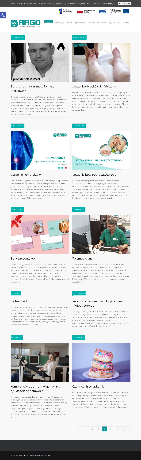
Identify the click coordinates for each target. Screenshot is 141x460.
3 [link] (98, 429)
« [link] (80, 429)
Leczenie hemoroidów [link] (26, 174)
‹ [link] (86, 429)
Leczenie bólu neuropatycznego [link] (94, 174)
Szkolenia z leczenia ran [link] (97, 22)
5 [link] (110, 429)
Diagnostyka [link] (59, 22)
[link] (3, 15)
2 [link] (92, 429)
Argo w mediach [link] (114, 22)
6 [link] (116, 429)
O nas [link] (47, 22)
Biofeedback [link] (19, 301)
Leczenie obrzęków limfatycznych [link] (95, 86)
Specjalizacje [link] (80, 22)
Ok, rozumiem (124, 3)
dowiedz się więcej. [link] (108, 3)
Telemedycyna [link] (82, 258)
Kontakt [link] (126, 22)
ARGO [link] (23, 455)
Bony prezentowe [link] (23, 258)
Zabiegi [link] (69, 22)
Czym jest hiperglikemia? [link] (89, 386)
